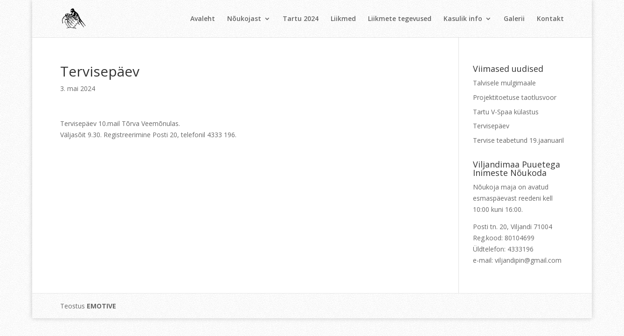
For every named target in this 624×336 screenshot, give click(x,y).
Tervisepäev (491, 125)
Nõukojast (244, 19)
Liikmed (343, 19)
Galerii (514, 19)
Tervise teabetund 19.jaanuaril (518, 140)
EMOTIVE (101, 305)
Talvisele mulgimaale (504, 82)
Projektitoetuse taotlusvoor (514, 97)
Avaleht (202, 19)
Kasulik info (463, 19)
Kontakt (550, 19)
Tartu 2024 (301, 19)
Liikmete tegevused (399, 19)
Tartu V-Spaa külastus (506, 111)
